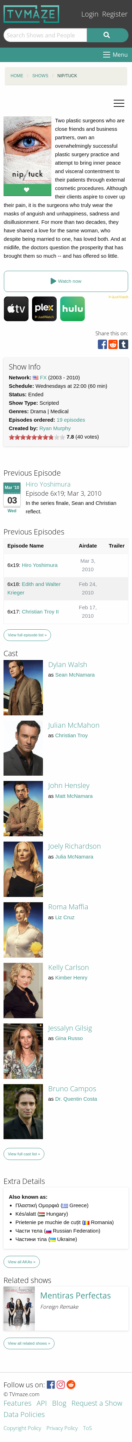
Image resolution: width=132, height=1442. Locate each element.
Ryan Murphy (55, 428)
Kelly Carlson (68, 967)
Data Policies (24, 1415)
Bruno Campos (72, 1088)
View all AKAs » (22, 1262)
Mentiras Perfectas (75, 1295)
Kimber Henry (71, 977)
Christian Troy (71, 735)
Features (17, 1404)
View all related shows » (29, 1343)
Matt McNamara (74, 796)
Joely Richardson (74, 846)
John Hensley (68, 785)
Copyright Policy (22, 1428)
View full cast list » (24, 1154)
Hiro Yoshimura (48, 484)
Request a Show (96, 1404)
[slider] (37, 437)
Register (115, 14)
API (42, 1404)
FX (43, 377)
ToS (87, 1428)
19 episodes (71, 420)
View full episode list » (27, 635)
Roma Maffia (68, 906)
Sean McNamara (75, 675)
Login (90, 14)
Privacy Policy (62, 1428)
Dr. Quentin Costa (76, 1099)
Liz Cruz (65, 917)
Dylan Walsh (67, 664)
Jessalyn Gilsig (70, 1028)
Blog (59, 1404)
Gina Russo (69, 1038)
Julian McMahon (74, 725)
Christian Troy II (40, 612)
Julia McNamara (74, 857)
